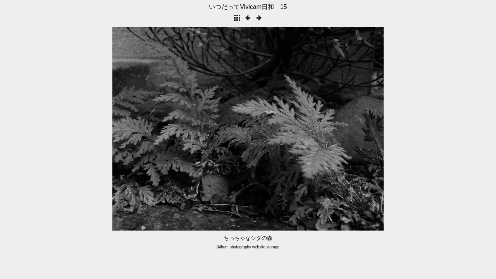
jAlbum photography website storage (248, 247)
